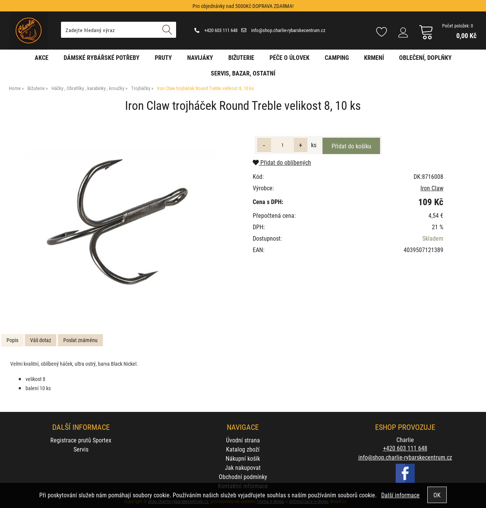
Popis (12, 340)
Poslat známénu (80, 340)
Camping (337, 57)
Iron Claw (431, 188)
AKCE (41, 57)
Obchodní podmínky (243, 477)
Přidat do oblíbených (282, 162)
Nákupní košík (243, 458)
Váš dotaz (40, 340)
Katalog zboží (243, 449)
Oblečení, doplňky (425, 57)
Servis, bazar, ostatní (243, 73)
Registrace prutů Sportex (80, 440)
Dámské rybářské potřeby (102, 57)
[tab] (12, 340)
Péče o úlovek (289, 57)
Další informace (400, 495)
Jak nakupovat (243, 467)
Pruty (163, 57)
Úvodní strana (243, 440)
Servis (81, 449)
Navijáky (200, 57)
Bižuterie (241, 57)
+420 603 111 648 (215, 30)
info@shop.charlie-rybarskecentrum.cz (283, 30)
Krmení (374, 57)
